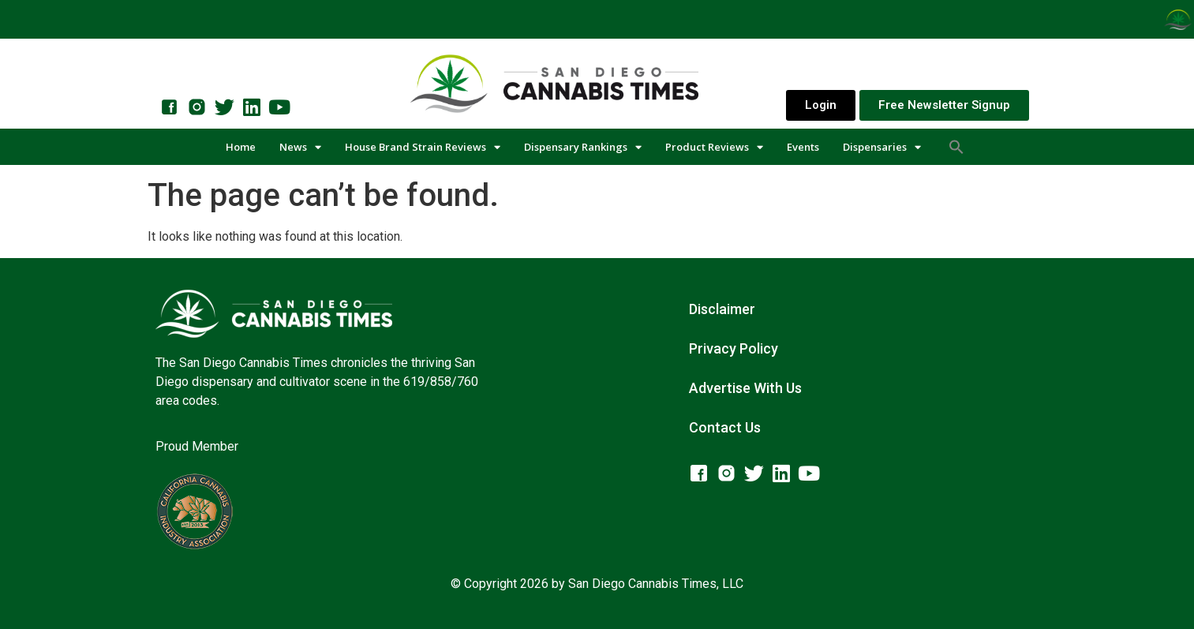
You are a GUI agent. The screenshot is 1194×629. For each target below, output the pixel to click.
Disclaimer (722, 309)
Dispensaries (882, 147)
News (300, 147)
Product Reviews (714, 147)
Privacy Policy (733, 348)
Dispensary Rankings (583, 147)
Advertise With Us (745, 388)
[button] (956, 147)
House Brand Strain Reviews (422, 147)
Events (803, 147)
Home (241, 147)
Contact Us (725, 427)
